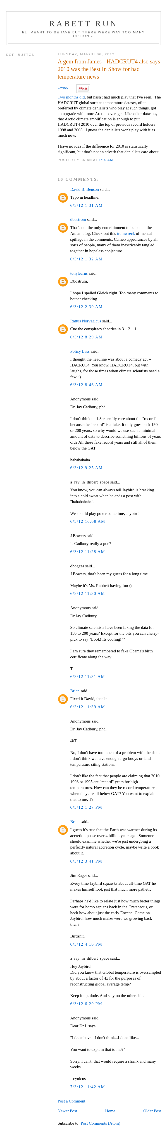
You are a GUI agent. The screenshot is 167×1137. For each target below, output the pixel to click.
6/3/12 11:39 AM (87, 707)
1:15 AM (106, 160)
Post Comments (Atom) (100, 1123)
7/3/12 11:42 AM (87, 1087)
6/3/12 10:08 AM (87, 521)
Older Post (152, 1111)
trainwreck (126, 233)
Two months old (71, 97)
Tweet (63, 87)
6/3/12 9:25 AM (86, 468)
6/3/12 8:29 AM (86, 337)
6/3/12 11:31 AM (87, 676)
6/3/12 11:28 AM (87, 551)
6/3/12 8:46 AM (86, 384)
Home (110, 1111)
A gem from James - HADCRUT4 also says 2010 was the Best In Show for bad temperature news (109, 69)
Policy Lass (80, 351)
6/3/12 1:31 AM (86, 205)
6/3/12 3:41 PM (86, 861)
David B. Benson (84, 189)
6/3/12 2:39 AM (86, 306)
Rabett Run (83, 23)
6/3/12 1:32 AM (86, 259)
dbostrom (78, 219)
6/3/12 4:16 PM (86, 944)
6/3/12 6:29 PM (86, 1003)
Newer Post (67, 1111)
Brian (75, 691)
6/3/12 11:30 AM (87, 593)
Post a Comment (71, 1101)
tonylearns (79, 273)
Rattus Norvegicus (85, 321)
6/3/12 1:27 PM (86, 807)
